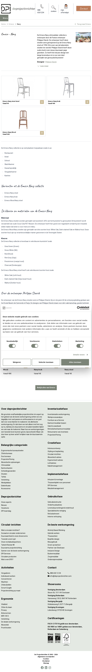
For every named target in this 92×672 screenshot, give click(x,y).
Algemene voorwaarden (46, 657)
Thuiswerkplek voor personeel (59, 482)
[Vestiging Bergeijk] (69, 601)
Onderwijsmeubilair (55, 559)
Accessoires (5, 488)
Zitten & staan (6, 607)
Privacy (4, 610)
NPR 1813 (5, 616)
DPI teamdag (6, 511)
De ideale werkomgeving (10, 622)
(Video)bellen (6, 585)
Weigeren (17, 362)
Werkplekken (6, 483)
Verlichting (5, 480)
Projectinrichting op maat (10, 591)
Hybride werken (53, 533)
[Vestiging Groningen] (69, 607)
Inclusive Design (54, 551)
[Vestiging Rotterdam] (69, 595)
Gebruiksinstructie (54, 502)
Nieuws (4, 505)
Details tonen (79, 355)
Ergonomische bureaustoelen (12, 450)
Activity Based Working (56, 530)
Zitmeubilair (5, 465)
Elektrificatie (6, 486)
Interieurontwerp (54, 448)
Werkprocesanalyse (55, 417)
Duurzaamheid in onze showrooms (14, 536)
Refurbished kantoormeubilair (59, 429)
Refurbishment (53, 514)
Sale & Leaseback (54, 426)
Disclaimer (46, 661)
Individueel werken (8, 576)
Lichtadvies (52, 463)
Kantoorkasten (6, 468)
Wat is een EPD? (7, 559)
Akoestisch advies (54, 457)
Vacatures (5, 508)
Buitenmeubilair (54, 554)
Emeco (11, 24)
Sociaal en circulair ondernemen (13, 533)
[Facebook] (42, 667)
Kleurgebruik (52, 542)
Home (3, 24)
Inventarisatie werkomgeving (59, 414)
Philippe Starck (51, 62)
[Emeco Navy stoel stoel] (23, 90)
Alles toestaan (75, 362)
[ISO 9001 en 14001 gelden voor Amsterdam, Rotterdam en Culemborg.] (69, 628)
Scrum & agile (6, 588)
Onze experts (6, 502)
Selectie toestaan (46, 362)
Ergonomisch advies (55, 460)
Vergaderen (5, 573)
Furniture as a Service (56, 420)
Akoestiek (5, 625)
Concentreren (6, 579)
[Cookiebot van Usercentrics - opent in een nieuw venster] (78, 308)
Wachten (4, 582)
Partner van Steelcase (56, 548)
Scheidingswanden (8, 471)
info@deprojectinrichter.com (60, 576)
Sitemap (46, 663)
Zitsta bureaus (6, 453)
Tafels (3, 477)
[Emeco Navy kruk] (69, 90)
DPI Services (52, 485)
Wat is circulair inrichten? (10, 530)
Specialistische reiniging (57, 511)
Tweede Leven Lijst (8, 539)
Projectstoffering (7, 459)
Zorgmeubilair (53, 557)
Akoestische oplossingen (10, 462)
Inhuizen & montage (55, 479)
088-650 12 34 (54, 573)
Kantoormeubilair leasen (57, 423)
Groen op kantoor (54, 545)
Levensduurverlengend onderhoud (61, 508)
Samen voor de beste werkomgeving (15, 551)
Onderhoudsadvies (55, 505)
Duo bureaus (6, 456)
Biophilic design (53, 539)
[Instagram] (50, 667)
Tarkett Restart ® (7, 545)
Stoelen (4, 474)
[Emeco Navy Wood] (23, 121)
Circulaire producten (8, 557)
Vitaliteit (4, 604)
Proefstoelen (6, 628)
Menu (6, 20)
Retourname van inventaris (58, 432)
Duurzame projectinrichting (11, 548)
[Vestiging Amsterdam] (69, 589)
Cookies (46, 659)
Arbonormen (6, 613)
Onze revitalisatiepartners (11, 542)
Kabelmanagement (55, 466)
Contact (83, 8)
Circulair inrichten (54, 454)
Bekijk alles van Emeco (46, 388)
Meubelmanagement (56, 488)
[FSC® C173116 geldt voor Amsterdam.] (69, 624)
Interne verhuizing (54, 517)
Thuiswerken (53, 536)
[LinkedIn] (46, 667)
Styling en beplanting (55, 451)
